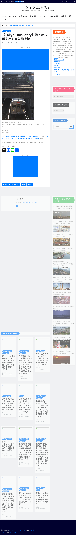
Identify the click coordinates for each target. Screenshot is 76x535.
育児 (70, 16)
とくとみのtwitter (59, 76)
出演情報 (63, 16)
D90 (6, 191)
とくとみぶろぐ (38, 7)
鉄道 (30, 191)
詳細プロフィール (59, 62)
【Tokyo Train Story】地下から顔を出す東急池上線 (20, 25)
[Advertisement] (26, 66)
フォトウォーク (43, 16)
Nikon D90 (9, 143)
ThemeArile (13, 532)
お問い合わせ (23, 16)
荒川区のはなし (58, 70)
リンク (4, 20)
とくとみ (4, 50)
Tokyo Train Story (15, 191)
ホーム (4, 16)
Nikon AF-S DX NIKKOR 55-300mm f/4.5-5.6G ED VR (26, 143)
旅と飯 (56, 68)
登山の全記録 (54, 16)
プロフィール (13, 16)
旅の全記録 (33, 16)
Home (4, 25)
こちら (56, 60)
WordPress (22, 530)
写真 (24, 191)
